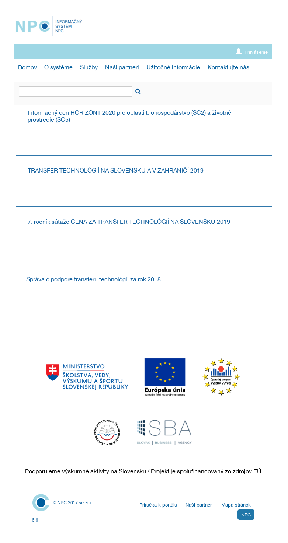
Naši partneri (199, 505)
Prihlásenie (252, 52)
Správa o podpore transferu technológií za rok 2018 (93, 279)
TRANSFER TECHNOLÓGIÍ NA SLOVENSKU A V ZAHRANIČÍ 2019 (116, 170)
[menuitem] (27, 67)
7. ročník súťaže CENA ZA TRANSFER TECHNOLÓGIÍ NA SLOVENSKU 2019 (129, 221)
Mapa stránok (236, 505)
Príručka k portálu (158, 505)
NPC (246, 515)
